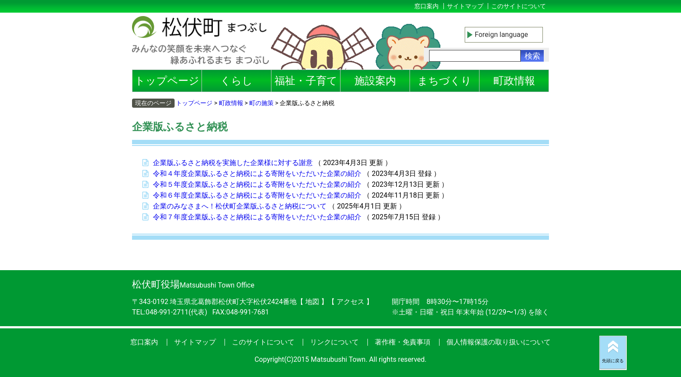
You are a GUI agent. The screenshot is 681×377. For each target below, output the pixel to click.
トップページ (167, 81)
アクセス (351, 302)
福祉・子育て (305, 81)
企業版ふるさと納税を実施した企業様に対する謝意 (233, 163)
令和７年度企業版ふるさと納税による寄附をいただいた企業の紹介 (257, 217)
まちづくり (444, 81)
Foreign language (501, 34)
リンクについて (334, 342)
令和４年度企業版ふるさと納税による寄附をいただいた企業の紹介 (257, 173)
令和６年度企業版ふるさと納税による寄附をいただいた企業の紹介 (257, 195)
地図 (312, 302)
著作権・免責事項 (402, 342)
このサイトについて (518, 6)
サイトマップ (465, 6)
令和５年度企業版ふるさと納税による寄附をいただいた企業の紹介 (257, 184)
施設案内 (375, 81)
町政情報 (514, 81)
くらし (236, 81)
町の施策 (261, 102)
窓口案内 (426, 6)
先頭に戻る (613, 360)
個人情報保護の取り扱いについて (498, 342)
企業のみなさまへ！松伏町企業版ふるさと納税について (240, 206)
